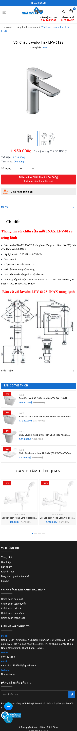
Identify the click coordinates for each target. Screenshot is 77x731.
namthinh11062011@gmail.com (18, 665)
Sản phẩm (6, 567)
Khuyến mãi (7, 571)
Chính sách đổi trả (11, 608)
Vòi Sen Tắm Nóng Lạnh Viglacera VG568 (22, 518)
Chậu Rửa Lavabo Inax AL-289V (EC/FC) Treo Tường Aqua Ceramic (45, 453)
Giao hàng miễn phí (22, 191)
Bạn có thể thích (16, 385)
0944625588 (8, 656)
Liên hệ (5, 581)
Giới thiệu (6, 562)
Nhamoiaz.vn (8, 674)
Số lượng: (6, 168)
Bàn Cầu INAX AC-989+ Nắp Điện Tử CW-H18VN (43, 398)
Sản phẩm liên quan (38, 471)
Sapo (45, 727)
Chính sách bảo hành (12, 613)
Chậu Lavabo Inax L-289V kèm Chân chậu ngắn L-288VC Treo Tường (43, 435)
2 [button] (35, 533)
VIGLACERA (19, 515)
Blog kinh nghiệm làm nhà (15, 576)
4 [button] (43, 533)
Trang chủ (6, 557)
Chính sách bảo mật (12, 599)
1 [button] (32, 533)
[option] (38, 91)
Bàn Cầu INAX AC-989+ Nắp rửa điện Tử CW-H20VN (45, 416)
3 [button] (39, 533)
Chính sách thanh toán (13, 618)
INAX (21, 395)
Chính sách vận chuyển (13, 603)
